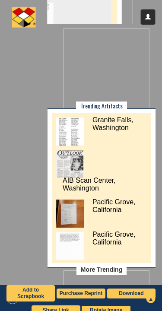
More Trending (101, 269)
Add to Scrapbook (30, 293)
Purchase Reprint (81, 293)
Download (131, 293)
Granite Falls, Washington (112, 123)
